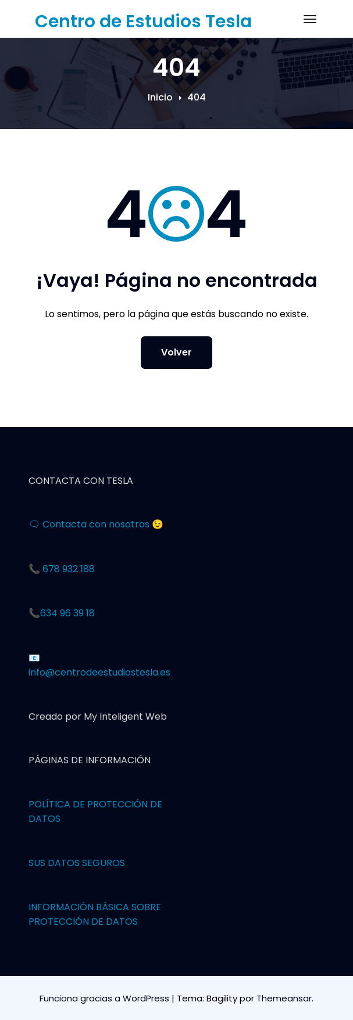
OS (54, 818)
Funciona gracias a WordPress (106, 998)
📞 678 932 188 (61, 569)
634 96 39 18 (67, 613)
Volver (176, 352)
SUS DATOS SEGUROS (76, 863)
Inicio (160, 97)
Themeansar (284, 998)
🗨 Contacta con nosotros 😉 (95, 524)
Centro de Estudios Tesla (143, 21)
